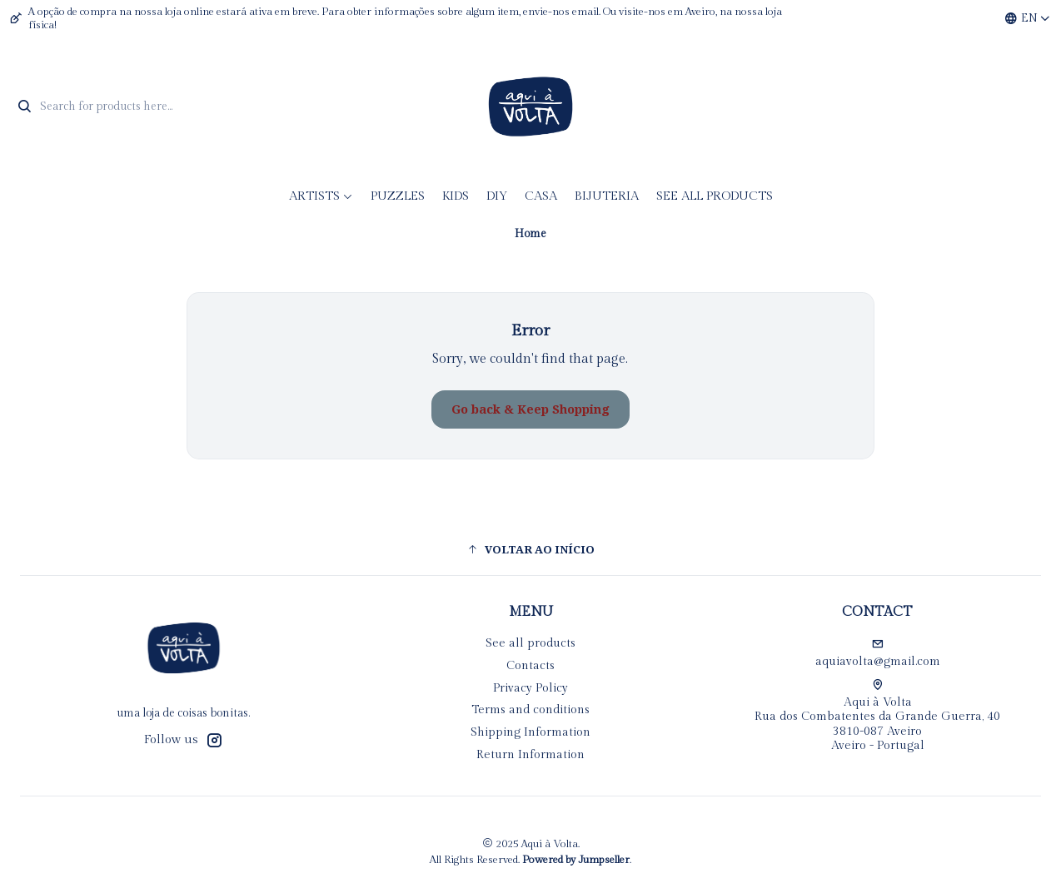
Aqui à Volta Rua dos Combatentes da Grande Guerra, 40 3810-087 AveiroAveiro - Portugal (877, 716)
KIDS (455, 196)
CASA (541, 196)
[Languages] (1027, 18)
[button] (530, 549)
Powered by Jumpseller (576, 860)
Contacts (530, 665)
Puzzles (398, 196)
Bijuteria (607, 196)
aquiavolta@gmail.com (877, 653)
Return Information (530, 754)
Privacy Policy (530, 688)
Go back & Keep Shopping (530, 409)
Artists (321, 196)
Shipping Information (530, 732)
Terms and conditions (530, 710)
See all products (714, 196)
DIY (496, 196)
